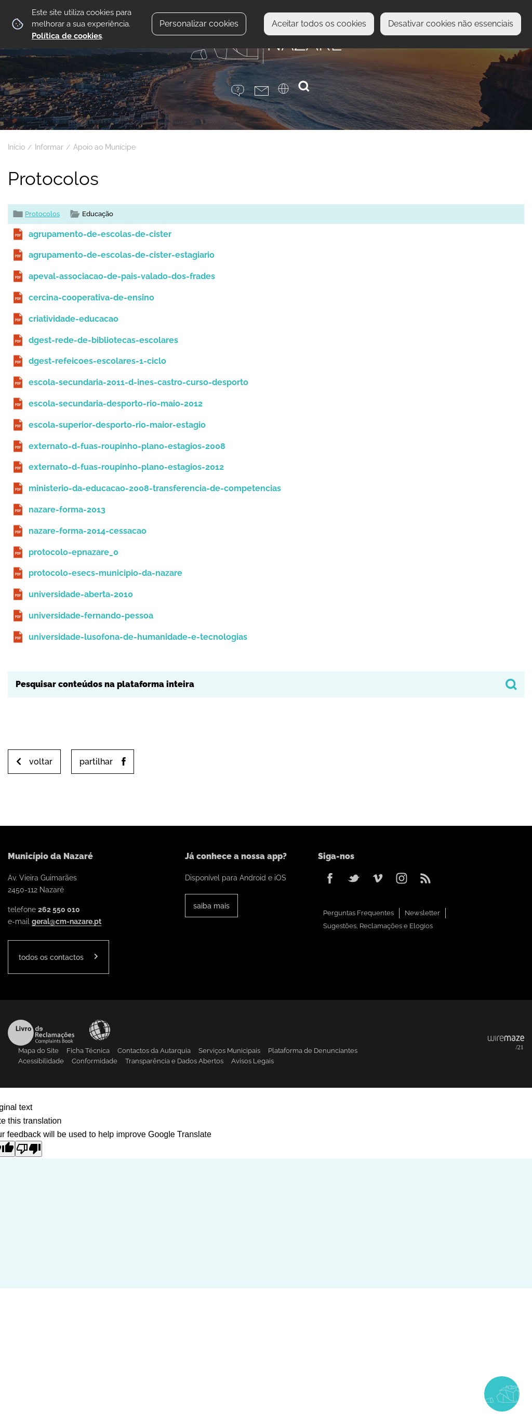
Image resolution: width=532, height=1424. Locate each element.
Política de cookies (67, 36)
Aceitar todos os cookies (319, 24)
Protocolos (42, 214)
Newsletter (422, 913)
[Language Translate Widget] (289, 92)
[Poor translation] (28, 1149)
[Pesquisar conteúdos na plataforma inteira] (511, 684)
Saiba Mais (211, 905)
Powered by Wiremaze (506, 1043)
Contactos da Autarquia (154, 1050)
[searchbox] (266, 684)
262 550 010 (59, 909)
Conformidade (94, 1061)
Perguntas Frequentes (358, 913)
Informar (49, 147)
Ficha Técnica (88, 1050)
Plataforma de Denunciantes (312, 1050)
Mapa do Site (38, 1050)
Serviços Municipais (229, 1050)
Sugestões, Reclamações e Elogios (378, 926)
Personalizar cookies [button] (198, 24)
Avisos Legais (252, 1061)
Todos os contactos (51, 957)
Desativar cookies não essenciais (450, 24)
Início (16, 147)
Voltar (40, 762)
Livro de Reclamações (41, 1033)
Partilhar (96, 762)
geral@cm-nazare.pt (66, 921)
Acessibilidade (99, 1030)
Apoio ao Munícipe (104, 147)
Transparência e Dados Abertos (174, 1061)
